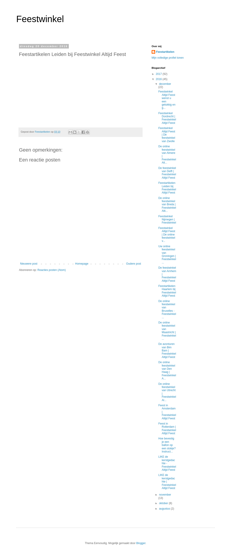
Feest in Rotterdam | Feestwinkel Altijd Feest (167, 428)
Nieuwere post (28, 263)
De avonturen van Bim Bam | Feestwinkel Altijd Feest (167, 350)
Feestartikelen (165, 51)
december (165, 83)
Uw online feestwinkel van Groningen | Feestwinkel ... (167, 254)
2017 (159, 74)
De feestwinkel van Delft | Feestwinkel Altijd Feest (167, 172)
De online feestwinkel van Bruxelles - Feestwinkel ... (167, 309)
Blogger (141, 543)
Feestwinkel (40, 19)
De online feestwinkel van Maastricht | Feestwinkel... (167, 330)
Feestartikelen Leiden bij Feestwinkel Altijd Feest (167, 187)
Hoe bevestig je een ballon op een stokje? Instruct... (167, 445)
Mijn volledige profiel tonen (168, 57)
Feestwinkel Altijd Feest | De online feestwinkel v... (166, 234)
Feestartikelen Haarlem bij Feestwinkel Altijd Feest (167, 290)
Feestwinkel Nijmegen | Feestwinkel (167, 219)
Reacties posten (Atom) (51, 270)
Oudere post (133, 263)
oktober (164, 503)
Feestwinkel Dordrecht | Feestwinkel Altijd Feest (167, 118)
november (165, 494)
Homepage (81, 263)
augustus (165, 508)
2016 (159, 79)
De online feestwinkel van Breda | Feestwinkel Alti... (167, 204)
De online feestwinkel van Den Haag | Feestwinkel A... (167, 370)
